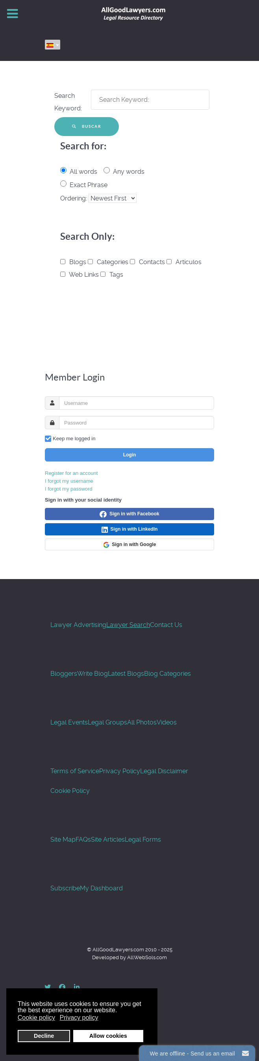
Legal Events (69, 722)
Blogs (74, 262)
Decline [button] (44, 1036)
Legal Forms (143, 839)
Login (129, 455)
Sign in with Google (129, 545)
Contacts (148, 262)
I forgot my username (69, 481)
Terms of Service (74, 771)
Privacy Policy (119, 771)
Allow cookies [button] (108, 1036)
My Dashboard (101, 888)
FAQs (83, 839)
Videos (167, 722)
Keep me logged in (74, 438)
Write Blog (92, 673)
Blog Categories (167, 673)
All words (83, 171)
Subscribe (65, 888)
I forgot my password (68, 489)
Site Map (63, 839)
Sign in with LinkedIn (130, 529)
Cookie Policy (70, 790)
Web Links (80, 274)
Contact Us (166, 625)
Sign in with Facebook (129, 514)
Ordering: (74, 198)
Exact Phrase (88, 185)
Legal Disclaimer (164, 771)
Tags (111, 274)
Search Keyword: (68, 102)
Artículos (184, 262)
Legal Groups (107, 722)
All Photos (142, 722)
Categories (109, 262)
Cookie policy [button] (36, 1017)
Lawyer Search (128, 625)
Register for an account (71, 473)
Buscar (87, 126)
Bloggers (63, 673)
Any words (128, 171)
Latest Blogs (126, 673)
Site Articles (108, 839)
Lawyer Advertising (78, 625)
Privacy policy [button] (79, 1017)
